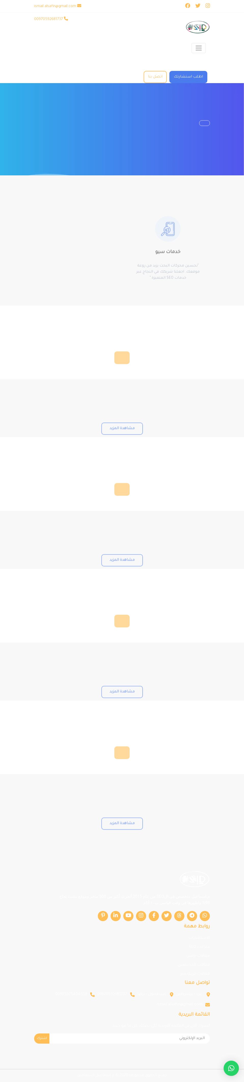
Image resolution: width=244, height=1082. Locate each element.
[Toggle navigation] (199, 48)
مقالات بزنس (198, 956)
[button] (231, 1068)
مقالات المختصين (194, 965)
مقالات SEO (199, 947)
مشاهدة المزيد (122, 437)
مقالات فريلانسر (195, 974)
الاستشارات (199, 938)
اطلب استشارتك (188, 77)
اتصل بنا (155, 77)
